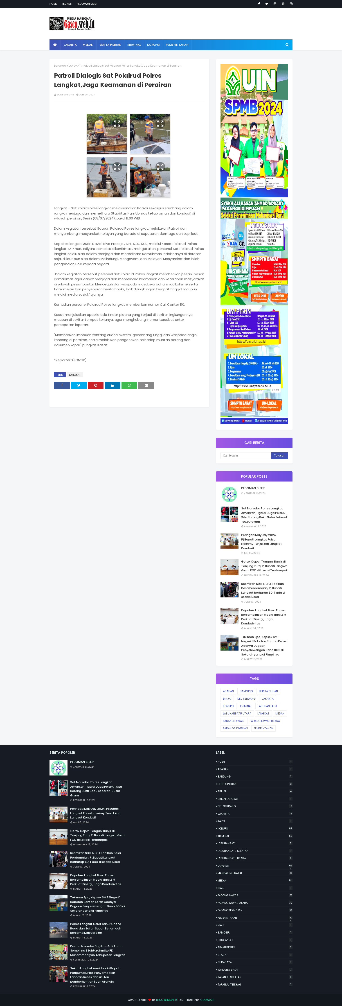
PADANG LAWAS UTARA (265, 721)
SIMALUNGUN (255, 947)
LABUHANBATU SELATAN (255, 851)
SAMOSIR (255, 932)
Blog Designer (166, 1000)
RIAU (255, 925)
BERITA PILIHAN (268, 691)
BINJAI (227, 699)
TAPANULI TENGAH (255, 984)
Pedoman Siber (87, 4)
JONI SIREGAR (65, 94)
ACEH (255, 762)
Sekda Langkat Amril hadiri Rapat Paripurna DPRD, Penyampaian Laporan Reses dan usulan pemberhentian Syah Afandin (94, 975)
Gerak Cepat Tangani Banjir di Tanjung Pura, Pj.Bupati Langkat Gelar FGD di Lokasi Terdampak (264, 565)
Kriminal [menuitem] (134, 45)
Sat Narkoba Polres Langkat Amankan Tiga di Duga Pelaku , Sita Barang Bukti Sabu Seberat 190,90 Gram (264, 515)
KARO (255, 821)
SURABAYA (255, 962)
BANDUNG (246, 691)
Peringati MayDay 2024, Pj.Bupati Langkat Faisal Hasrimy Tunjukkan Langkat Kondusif (261, 541)
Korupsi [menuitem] (153, 45)
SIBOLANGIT (255, 940)
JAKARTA (268, 699)
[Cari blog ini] (245, 455)
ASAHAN (228, 691)
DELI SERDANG (246, 699)
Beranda (60, 66)
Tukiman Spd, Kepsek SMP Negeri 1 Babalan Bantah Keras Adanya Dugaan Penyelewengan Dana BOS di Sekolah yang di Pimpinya (263, 646)
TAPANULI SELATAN (255, 977)
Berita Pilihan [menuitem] (110, 45)
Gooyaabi (207, 1000)
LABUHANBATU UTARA (237, 713)
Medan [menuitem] (88, 45)
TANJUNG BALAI (255, 970)
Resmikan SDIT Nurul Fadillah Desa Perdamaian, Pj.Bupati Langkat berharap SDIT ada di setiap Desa (263, 590)
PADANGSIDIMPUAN (235, 728)
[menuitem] (55, 44)
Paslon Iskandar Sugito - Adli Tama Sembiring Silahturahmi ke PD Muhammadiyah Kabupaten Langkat (97, 950)
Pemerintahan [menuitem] (177, 45)
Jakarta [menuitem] (70, 45)
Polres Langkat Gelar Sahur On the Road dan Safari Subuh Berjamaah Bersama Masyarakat (95, 928)
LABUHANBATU (267, 706)
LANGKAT (75, 66)
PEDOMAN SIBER (253, 488)
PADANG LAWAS (233, 721)
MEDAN (279, 713)
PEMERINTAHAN (263, 728)
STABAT (255, 955)
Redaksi (67, 4)
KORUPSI (228, 706)
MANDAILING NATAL (255, 873)
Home (53, 4)
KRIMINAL (246, 706)
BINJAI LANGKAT (255, 799)
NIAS (255, 888)
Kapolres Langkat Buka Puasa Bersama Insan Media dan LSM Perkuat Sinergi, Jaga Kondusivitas (263, 617)
